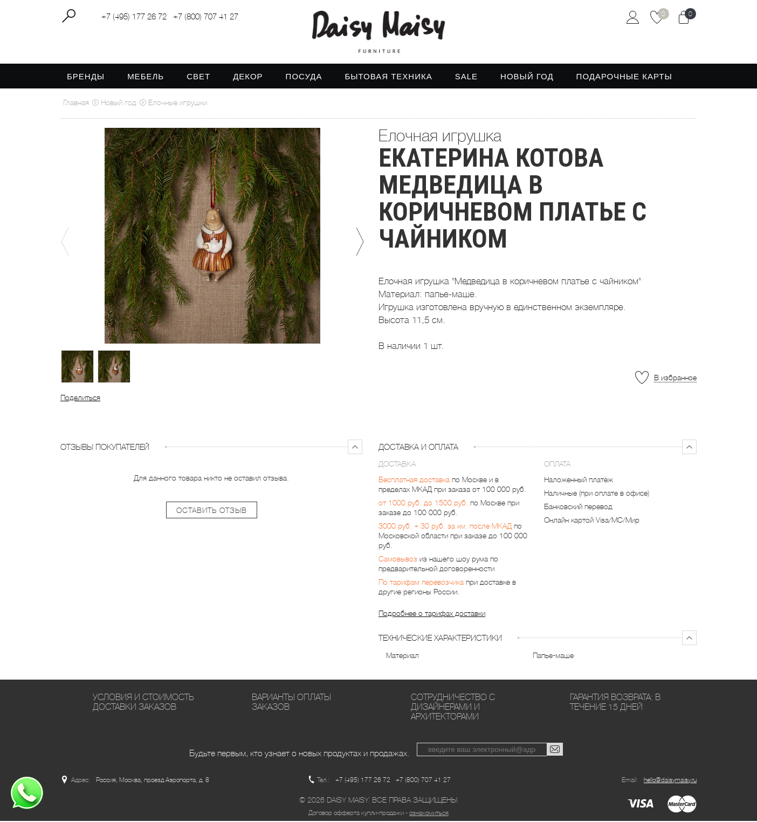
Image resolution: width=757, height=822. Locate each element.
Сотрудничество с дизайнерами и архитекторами (453, 708)
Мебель (145, 77)
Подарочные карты (624, 77)
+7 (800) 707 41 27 (205, 17)
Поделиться (80, 398)
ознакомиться (429, 814)
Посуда (304, 77)
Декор (248, 77)
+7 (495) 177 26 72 (134, 17)
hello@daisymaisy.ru (670, 781)
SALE (466, 77)
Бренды (86, 77)
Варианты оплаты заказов (291, 703)
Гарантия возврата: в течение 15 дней (615, 703)
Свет (198, 77)
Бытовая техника (388, 77)
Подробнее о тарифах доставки (432, 614)
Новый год (527, 77)
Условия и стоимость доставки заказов (143, 703)
